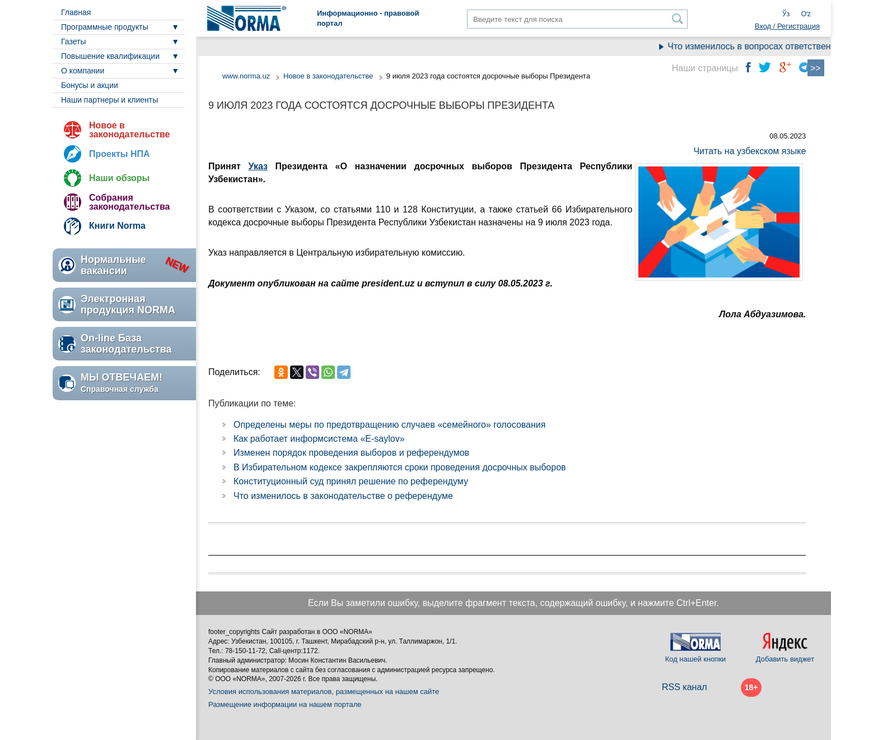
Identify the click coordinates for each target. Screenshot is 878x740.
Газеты (73, 41)
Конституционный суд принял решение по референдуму (350, 481)
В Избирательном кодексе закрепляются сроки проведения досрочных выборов (399, 467)
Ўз (786, 14)
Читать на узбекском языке (749, 151)
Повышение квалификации (110, 56)
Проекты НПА (119, 154)
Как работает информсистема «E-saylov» (319, 438)
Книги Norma (117, 225)
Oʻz (806, 14)
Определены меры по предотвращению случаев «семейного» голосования (389, 424)
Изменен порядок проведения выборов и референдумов (351, 452)
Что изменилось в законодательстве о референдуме (343, 496)
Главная (76, 12)
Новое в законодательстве (129, 129)
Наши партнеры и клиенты (109, 99)
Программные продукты (104, 26)
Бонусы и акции (89, 85)
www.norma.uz (246, 76)
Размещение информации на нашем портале (285, 704)
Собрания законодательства (129, 202)
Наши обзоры (119, 178)
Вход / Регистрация (787, 26)
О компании (82, 70)
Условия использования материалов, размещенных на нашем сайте (323, 691)
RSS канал (684, 687)
